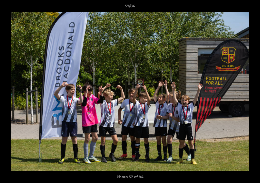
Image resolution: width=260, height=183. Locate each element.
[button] (251, 7)
